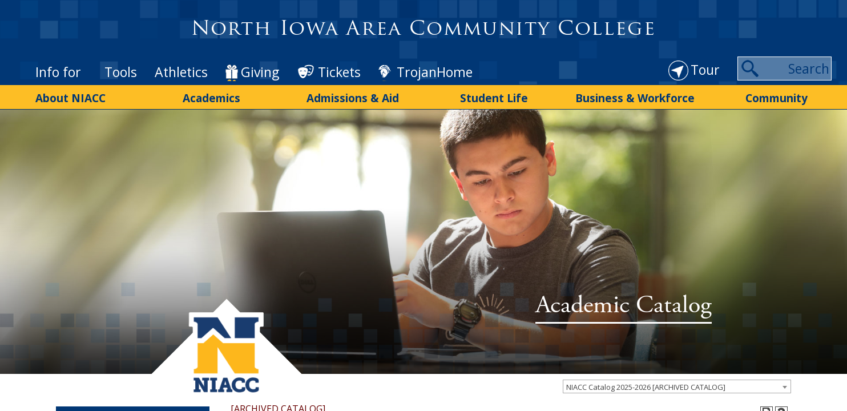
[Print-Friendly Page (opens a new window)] (766, 378)
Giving (260, 57)
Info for (58, 57)
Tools (120, 57)
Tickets (339, 57)
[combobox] (677, 352)
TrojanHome (435, 57)
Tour (705, 55)
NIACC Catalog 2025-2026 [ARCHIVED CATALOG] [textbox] (645, 353)
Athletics (181, 57)
